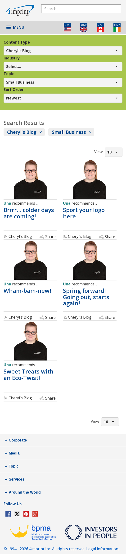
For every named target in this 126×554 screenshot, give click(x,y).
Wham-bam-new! (27, 291)
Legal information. (102, 548)
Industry (11, 58)
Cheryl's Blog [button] (18, 50)
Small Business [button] (20, 82)
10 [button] (109, 152)
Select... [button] (13, 66)
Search (117, 8)
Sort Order (14, 89)
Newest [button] (13, 98)
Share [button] (50, 236)
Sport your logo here (84, 213)
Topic (9, 73)
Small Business (69, 132)
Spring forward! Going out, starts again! (86, 297)
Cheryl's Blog (21, 132)
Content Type (17, 42)
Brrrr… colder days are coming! (29, 213)
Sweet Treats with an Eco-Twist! (29, 374)
